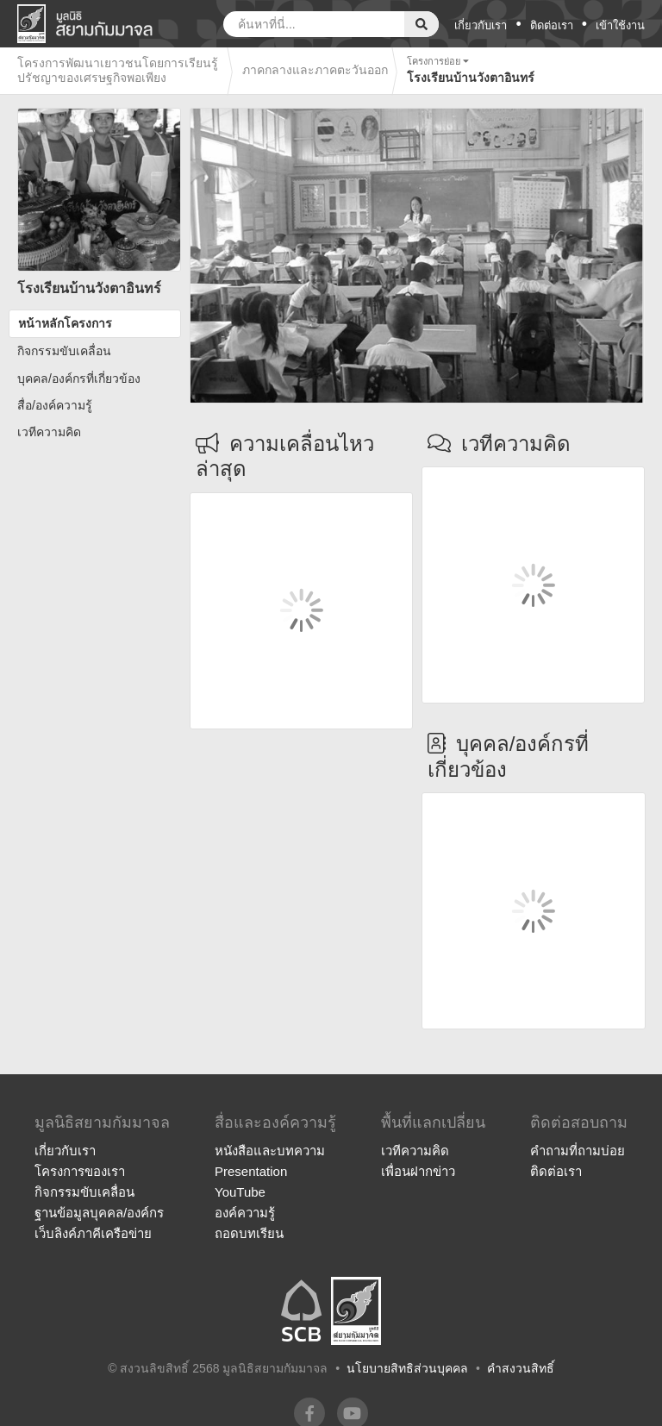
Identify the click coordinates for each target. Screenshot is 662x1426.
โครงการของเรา (79, 1171)
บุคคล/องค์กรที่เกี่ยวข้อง (79, 378)
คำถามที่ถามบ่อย (577, 1150)
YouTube (240, 1192)
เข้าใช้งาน (620, 25)
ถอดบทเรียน (249, 1233)
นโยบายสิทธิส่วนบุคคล (407, 1368)
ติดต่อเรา (551, 25)
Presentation (251, 1171)
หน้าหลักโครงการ (65, 323)
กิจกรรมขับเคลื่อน (64, 351)
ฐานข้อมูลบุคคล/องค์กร (99, 1212)
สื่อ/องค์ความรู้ (54, 405)
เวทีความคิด (49, 432)
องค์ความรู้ (245, 1212)
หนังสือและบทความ (270, 1150)
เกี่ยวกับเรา (480, 25)
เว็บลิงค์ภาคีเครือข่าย (93, 1233)
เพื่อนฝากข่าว (418, 1171)
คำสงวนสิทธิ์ (520, 1368)
